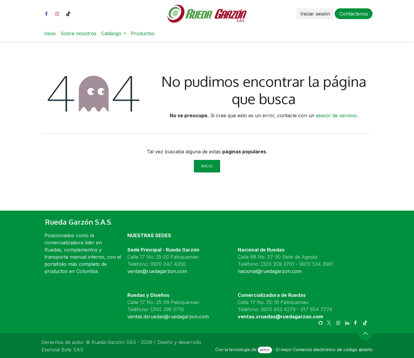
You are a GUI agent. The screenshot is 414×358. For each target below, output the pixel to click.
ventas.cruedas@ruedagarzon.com (280, 317)
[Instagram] (57, 13)
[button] (365, 333)
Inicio (207, 166)
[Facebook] (46, 13)
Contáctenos (353, 14)
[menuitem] (49, 33)
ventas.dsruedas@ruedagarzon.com (168, 317)
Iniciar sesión (315, 14)
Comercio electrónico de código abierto (333, 349)
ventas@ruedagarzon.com (157, 271)
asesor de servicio (336, 115)
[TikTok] (68, 13)
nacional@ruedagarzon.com (270, 271)
